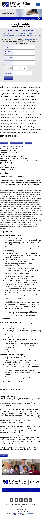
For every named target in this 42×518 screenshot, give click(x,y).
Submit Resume (22, 35)
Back (28, 143)
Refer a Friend (16, 143)
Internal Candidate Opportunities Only (18, 33)
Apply (3, 143)
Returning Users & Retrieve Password (27, 36)
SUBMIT (8, 78)
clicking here (28, 40)
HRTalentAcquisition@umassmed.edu (23, 513)
